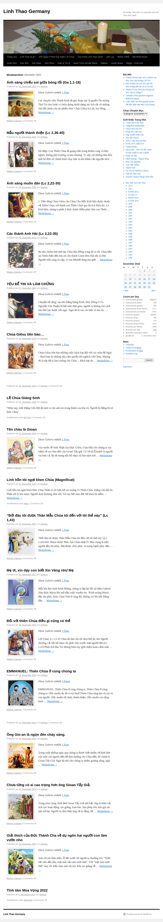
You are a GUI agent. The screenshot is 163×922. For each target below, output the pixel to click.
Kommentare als (134, 351)
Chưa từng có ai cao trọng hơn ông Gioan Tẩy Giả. (48, 785)
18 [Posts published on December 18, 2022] (154, 279)
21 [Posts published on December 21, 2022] (135, 283)
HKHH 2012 (133, 198)
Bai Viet (27, 417)
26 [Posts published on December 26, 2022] (125, 287)
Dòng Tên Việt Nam (134, 132)
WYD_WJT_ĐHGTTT (135, 144)
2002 (130, 228)
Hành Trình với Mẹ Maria (85, 63)
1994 (130, 252)
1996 (130, 246)
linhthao (44, 86)
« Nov (125, 290)
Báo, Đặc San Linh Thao (136, 183)
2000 (130, 234)
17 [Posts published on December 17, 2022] (149, 279)
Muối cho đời (131, 156)
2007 (130, 213)
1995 (130, 249)
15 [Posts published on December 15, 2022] (140, 279)
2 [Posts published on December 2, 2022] (144, 271)
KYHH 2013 (133, 192)
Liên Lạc (110, 57)
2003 (130, 225)
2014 (130, 186)
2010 (130, 204)
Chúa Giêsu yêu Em (134, 129)
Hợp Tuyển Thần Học (135, 135)
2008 (130, 210)
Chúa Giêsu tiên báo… (25, 334)
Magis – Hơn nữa (134, 63)
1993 (130, 255)
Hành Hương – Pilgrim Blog (137, 159)
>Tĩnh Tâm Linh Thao (135, 123)
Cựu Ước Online (132, 165)
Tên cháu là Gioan (22, 429)
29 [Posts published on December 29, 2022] (140, 287)
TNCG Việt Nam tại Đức (136, 141)
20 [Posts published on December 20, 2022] (130, 283)
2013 (130, 189)
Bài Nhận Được (140, 57)
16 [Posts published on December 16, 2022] (144, 279)
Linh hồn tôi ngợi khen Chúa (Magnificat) (40, 480)
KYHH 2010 (133, 201)
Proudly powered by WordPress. (139, 914)
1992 (130, 258)
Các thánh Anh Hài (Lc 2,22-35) (32, 233)
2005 (130, 219)
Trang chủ (12, 57)
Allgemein (28, 900)
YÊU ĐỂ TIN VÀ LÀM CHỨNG (30, 284)
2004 (130, 222)
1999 (130, 237)
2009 (130, 207)
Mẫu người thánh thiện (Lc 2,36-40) (35, 133)
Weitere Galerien (14, 121)
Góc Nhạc (36, 63)
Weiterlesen (46, 112)
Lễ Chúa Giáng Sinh (23, 398)
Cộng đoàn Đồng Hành (135, 126)
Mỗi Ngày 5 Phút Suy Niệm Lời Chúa (56, 57)
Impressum (127, 367)
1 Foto (65, 92)
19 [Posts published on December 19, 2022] (125, 283)
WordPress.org (131, 354)
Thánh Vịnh (130, 168)
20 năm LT (132, 195)
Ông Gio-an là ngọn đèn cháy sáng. (36, 734)
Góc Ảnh (24, 63)
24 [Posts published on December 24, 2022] (149, 283)
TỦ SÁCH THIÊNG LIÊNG (137, 171)
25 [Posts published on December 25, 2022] (154, 283)
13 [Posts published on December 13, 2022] (130, 279)
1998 (130, 240)
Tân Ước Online (132, 138)
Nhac (26, 503)
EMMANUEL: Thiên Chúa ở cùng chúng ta (41, 671)
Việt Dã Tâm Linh (133, 174)
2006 (130, 216)
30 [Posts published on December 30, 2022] (144, 287)
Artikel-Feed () (133, 348)
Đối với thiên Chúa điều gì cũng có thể (38, 621)
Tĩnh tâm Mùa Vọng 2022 (27, 890)
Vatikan (103, 63)
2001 (130, 231)
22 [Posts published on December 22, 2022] (140, 283)
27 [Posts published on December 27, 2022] (130, 287)
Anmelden (130, 345)
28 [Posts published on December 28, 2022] (135, 287)
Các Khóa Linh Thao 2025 (90, 57)
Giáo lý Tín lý (64, 63)
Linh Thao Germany (26, 11)
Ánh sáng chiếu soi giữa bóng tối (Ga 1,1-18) (44, 82)
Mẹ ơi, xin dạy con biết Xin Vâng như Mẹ (40, 570)
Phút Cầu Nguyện (133, 162)
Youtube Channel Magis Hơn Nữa (139, 177)
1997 (130, 243)
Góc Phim (49, 63)
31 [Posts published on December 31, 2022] (149, 287)
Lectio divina (117, 63)
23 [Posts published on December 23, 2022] (144, 283)
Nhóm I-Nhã (123, 57)
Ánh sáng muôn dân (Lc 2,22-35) (33, 183)
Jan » (153, 290)
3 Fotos (66, 681)
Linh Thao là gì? (28, 57)
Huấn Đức (12, 63)
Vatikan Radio (131, 147)
